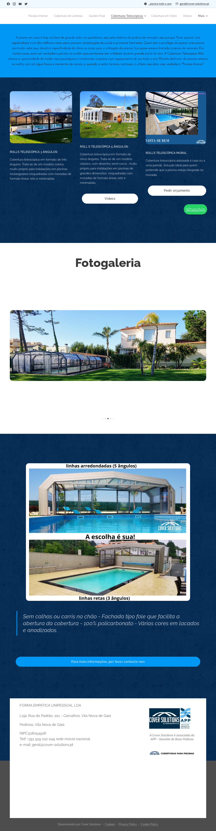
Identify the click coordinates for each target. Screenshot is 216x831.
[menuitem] (43, 16)
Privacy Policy (128, 824)
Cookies (110, 824)
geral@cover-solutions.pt (194, 4)
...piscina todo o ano (160, 4)
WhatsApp (195, 209)
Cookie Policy (149, 824)
